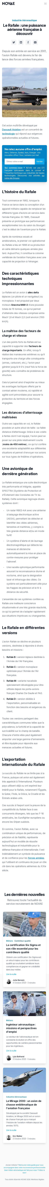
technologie (8, 133)
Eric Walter (17, 1136)
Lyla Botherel (18, 1056)
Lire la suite (11, 974)
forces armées (36, 858)
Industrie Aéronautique (24, 20)
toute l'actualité (29, 900)
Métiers (9, 941)
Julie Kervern (18, 980)
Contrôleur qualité (22, 941)
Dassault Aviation (11, 129)
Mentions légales (37, 1179)
